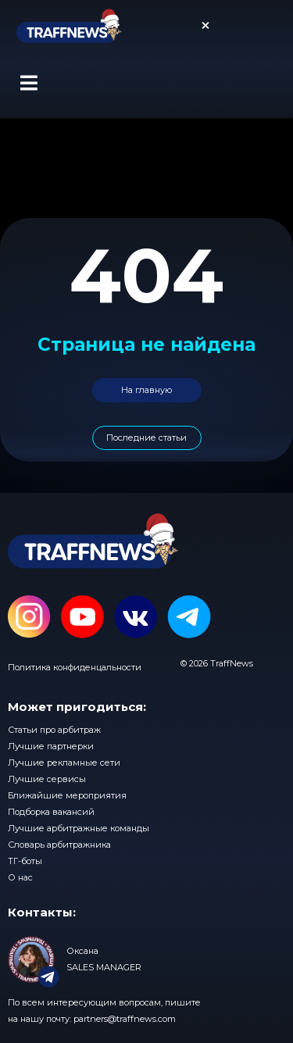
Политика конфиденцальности (74, 667)
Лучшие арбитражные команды (78, 828)
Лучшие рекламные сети (64, 762)
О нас (20, 877)
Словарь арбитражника (59, 844)
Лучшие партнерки (51, 746)
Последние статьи (146, 437)
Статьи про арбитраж (54, 729)
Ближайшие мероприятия (67, 795)
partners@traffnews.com (124, 1018)
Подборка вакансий (51, 811)
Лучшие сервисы (47, 778)
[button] (28, 82)
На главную (146, 389)
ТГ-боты (25, 860)
